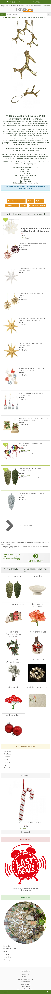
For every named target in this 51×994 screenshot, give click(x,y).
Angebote (26, 775)
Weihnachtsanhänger (17, 201)
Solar (5, 765)
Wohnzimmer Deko (9, 949)
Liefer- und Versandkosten (25, 989)
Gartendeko (7, 957)
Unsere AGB (25, 977)
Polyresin (6, 762)
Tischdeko (6, 954)
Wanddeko (6, 951)
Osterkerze (7, 754)
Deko (31, 201)
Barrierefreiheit (25, 986)
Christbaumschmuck (37, 205)
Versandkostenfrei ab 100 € (14, 2)
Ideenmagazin (8, 960)
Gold (25, 205)
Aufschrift (6, 757)
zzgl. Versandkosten (21, 542)
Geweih (40, 201)
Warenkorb (37, 6)
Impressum (25, 974)
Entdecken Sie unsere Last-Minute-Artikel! (25, 889)
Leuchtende (7, 751)
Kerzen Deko (7, 946)
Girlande (6, 759)
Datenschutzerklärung (25, 979)
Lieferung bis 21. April (38, 2)
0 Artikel (5, 992)
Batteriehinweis (25, 984)
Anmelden (46, 6)
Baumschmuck (12, 205)
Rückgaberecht (25, 982)
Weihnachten (7, 768)
